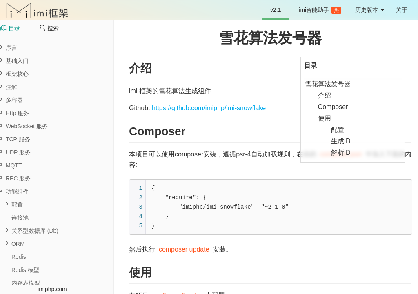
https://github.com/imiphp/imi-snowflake (209, 108)
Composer (333, 106)
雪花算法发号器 (270, 37)
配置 (337, 129)
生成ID (341, 141)
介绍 (324, 95)
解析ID (341, 152)
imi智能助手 (320, 10)
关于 (401, 10)
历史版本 (370, 10)
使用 (324, 118)
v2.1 (275, 10)
